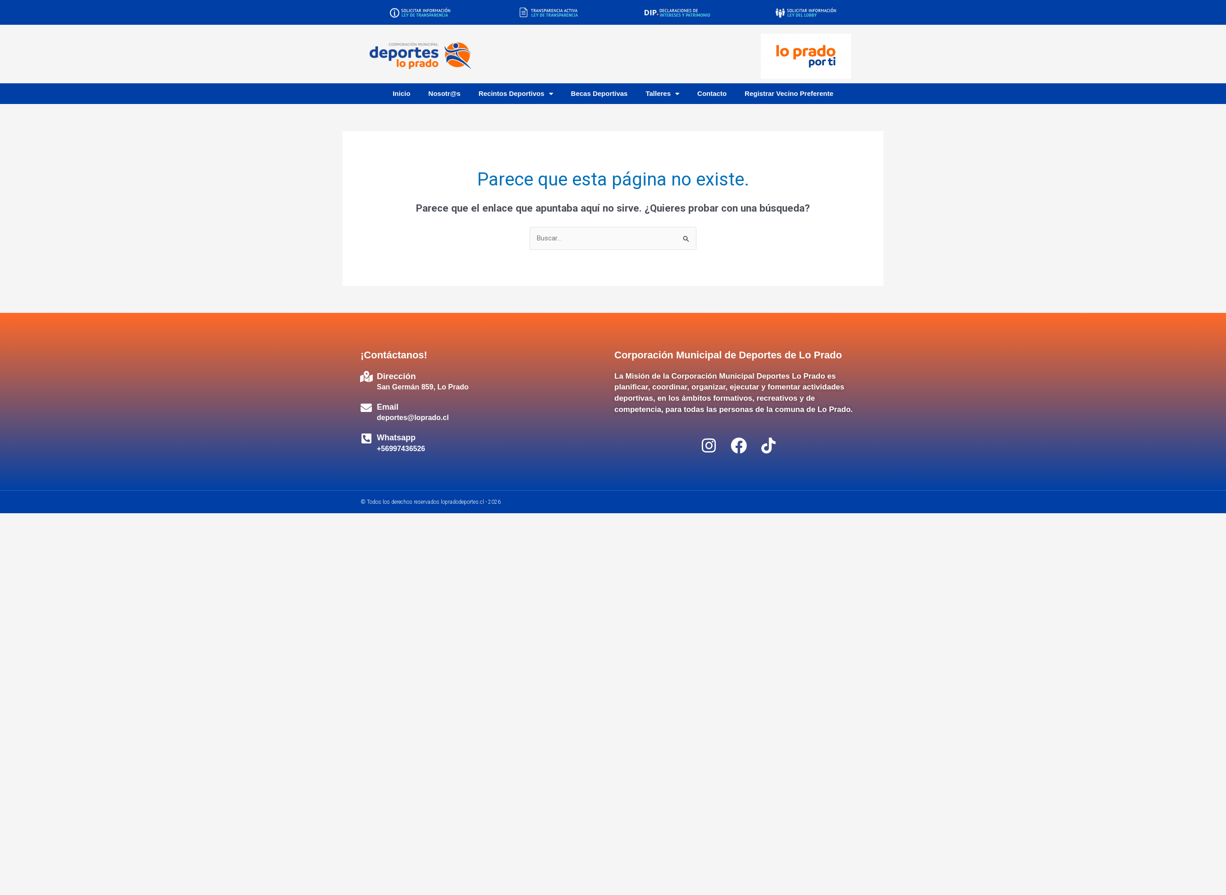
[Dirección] (366, 376)
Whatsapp (396, 437)
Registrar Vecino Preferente (789, 93)
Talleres (662, 94)
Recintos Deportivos (516, 94)
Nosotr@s (444, 93)
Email (387, 406)
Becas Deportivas (599, 93)
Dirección (396, 376)
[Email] (366, 407)
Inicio (401, 93)
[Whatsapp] (366, 438)
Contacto (712, 93)
